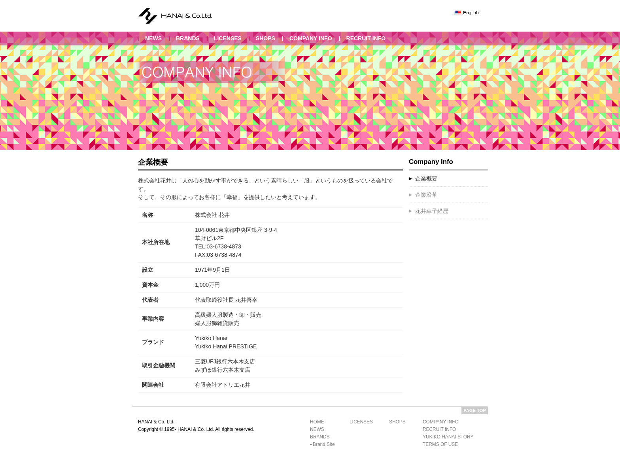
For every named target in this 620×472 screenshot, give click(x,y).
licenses (228, 38)
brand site (324, 444)
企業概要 (426, 178)
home (317, 422)
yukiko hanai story (448, 437)
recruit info (366, 38)
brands (188, 38)
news (153, 38)
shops (265, 38)
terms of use (440, 444)
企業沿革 (426, 195)
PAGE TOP (474, 410)
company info (310, 38)
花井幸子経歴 (431, 211)
